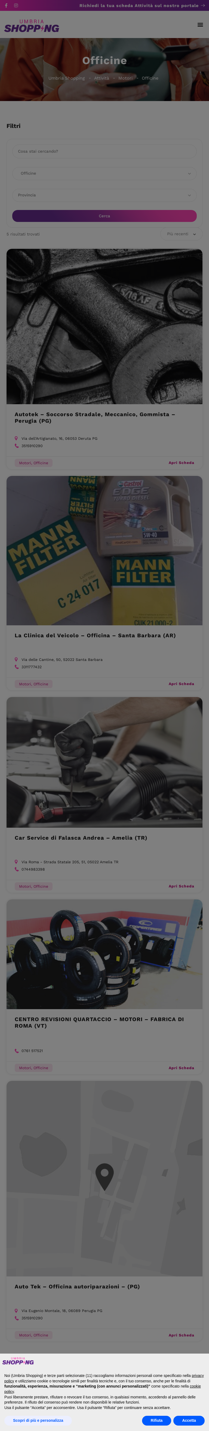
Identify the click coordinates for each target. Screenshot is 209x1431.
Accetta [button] (189, 1420)
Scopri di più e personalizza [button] (38, 1420)
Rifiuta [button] (157, 1420)
